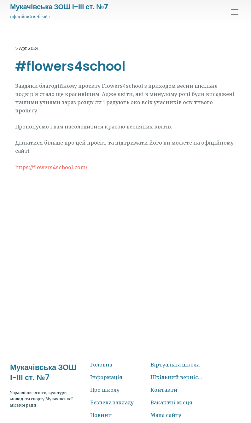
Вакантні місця (171, 402)
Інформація (106, 377)
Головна (101, 364)
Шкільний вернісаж (177, 377)
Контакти (164, 390)
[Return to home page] (59, 7)
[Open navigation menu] (234, 12)
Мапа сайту (165, 415)
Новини (101, 415)
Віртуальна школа (175, 364)
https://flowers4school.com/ (51, 167)
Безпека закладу (112, 402)
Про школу (105, 390)
